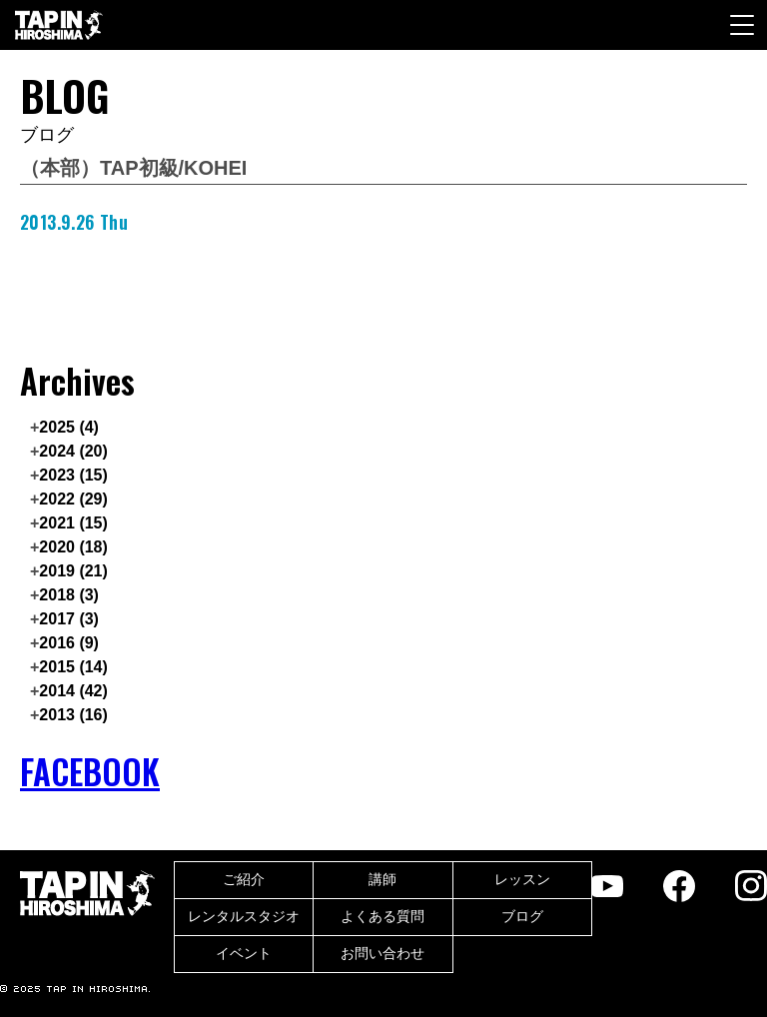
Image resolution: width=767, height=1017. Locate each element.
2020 (73, 546)
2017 (69, 618)
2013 (73, 714)
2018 (69, 594)
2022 (73, 499)
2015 (73, 666)
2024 (73, 451)
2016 (69, 642)
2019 (73, 570)
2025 (69, 427)
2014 (73, 690)
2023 (73, 475)
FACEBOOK (90, 771)
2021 (73, 522)
